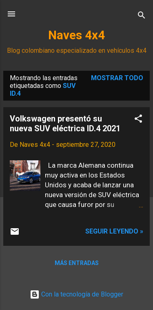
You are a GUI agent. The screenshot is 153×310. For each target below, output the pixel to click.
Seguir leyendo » (114, 231)
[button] (138, 120)
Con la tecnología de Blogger (76, 294)
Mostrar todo (117, 78)
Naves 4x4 (76, 35)
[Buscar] (141, 16)
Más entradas (77, 263)
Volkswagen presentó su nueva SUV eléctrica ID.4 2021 (65, 123)
